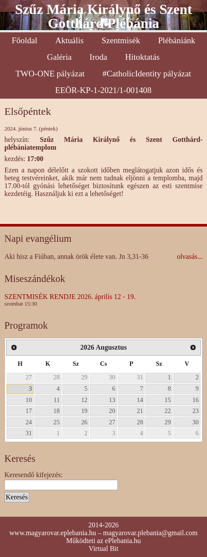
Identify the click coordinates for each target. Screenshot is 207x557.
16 (196, 399)
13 (112, 399)
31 (140, 377)
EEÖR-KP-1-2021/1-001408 (103, 90)
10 (29, 399)
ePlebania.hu (123, 540)
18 (56, 410)
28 (56, 377)
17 (29, 410)
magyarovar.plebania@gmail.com (150, 532)
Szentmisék (120, 40)
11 (57, 399)
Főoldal (25, 40)
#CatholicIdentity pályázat (147, 73)
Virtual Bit (103, 548)
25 (56, 422)
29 (84, 377)
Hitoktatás (142, 57)
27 (29, 377)
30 (112, 377)
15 (168, 399)
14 (140, 399)
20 (112, 410)
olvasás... (190, 256)
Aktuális (69, 40)
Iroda (98, 57)
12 (84, 399)
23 (196, 410)
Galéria (59, 57)
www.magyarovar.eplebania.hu (53, 532)
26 (84, 422)
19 (84, 410)
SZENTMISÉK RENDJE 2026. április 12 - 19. (69, 296)
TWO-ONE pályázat (49, 73)
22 (168, 410)
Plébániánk (176, 40)
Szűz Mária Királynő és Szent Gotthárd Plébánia (103, 16)
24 (29, 422)
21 (140, 410)
